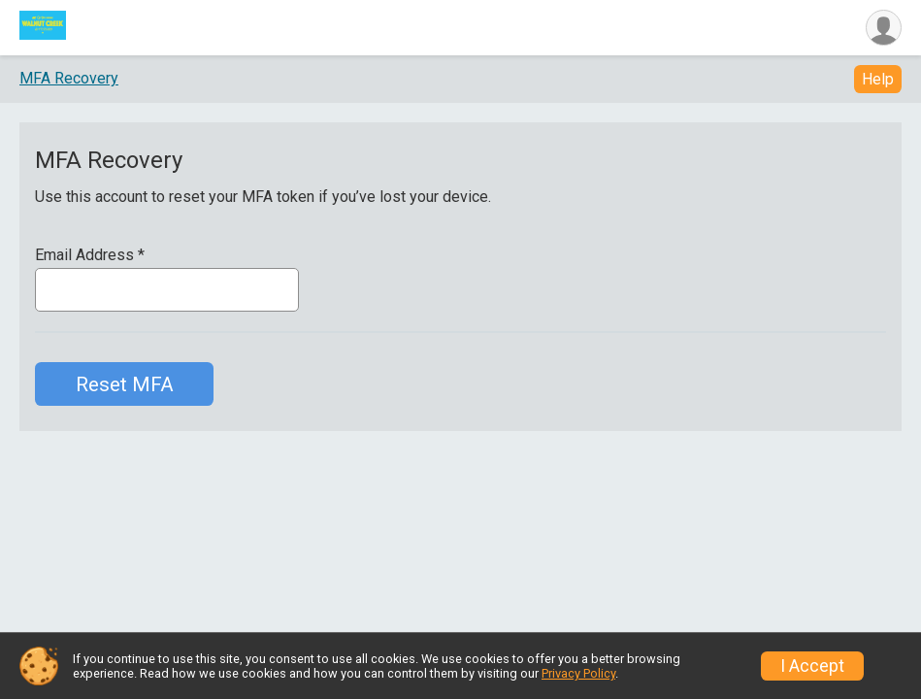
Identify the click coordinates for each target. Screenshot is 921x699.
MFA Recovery (68, 78)
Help (878, 79)
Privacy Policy (578, 673)
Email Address (90, 255)
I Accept (812, 666)
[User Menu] (884, 28)
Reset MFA (125, 384)
